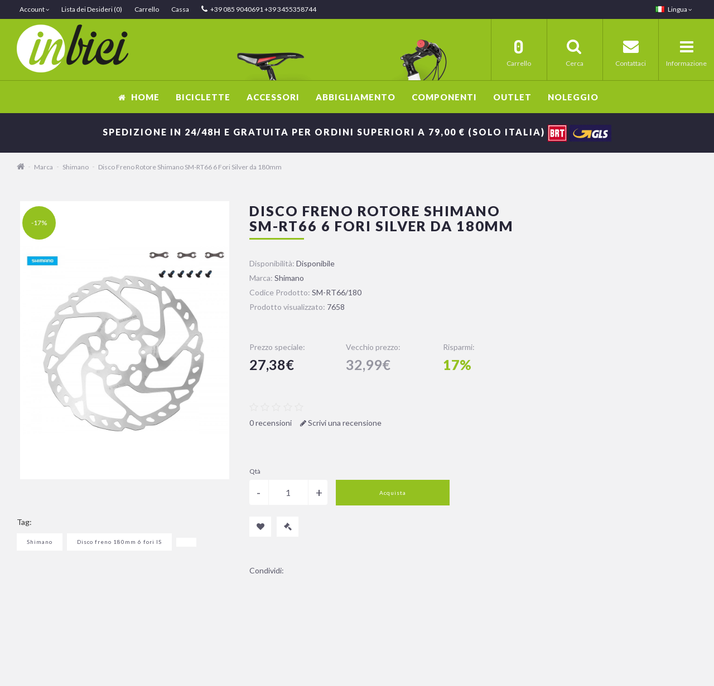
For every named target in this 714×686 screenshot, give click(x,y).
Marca (43, 167)
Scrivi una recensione (341, 422)
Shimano (75, 167)
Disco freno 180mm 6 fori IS (119, 541)
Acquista (392, 492)
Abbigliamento (355, 97)
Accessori (273, 97)
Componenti (444, 97)
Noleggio (573, 97)
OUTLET (512, 97)
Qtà (254, 471)
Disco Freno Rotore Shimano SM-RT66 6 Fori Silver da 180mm (190, 167)
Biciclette (203, 97)
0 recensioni (270, 422)
